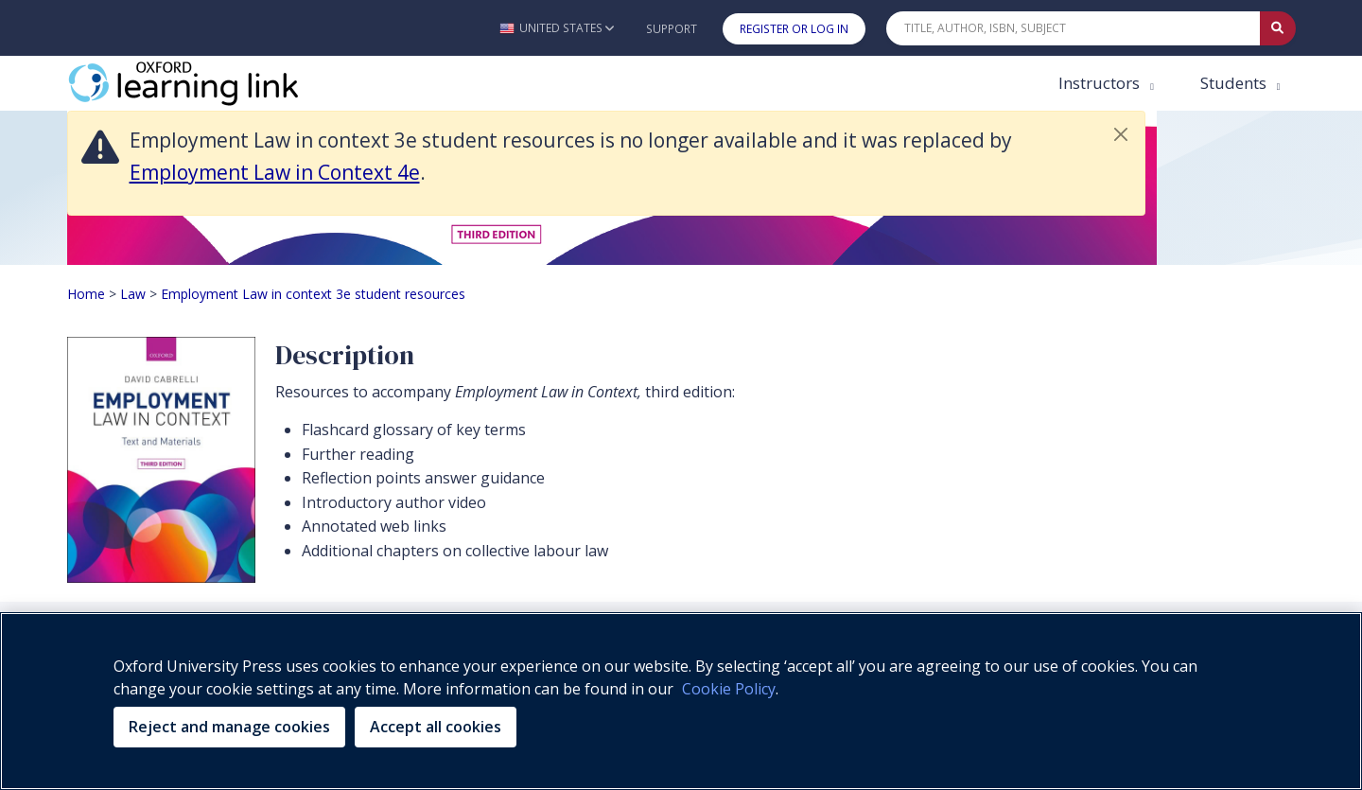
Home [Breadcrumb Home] (86, 294)
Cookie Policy (729, 688)
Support (671, 29)
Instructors (1101, 83)
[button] (556, 28)
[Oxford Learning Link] (209, 83)
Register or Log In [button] (794, 29)
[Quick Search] (1073, 28)
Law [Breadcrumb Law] (133, 294)
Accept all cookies (435, 726)
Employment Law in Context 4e (275, 172)
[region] (681, 701)
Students (1235, 83)
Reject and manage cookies (229, 726)
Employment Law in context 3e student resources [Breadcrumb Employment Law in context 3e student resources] (313, 294)
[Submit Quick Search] (1278, 28)
